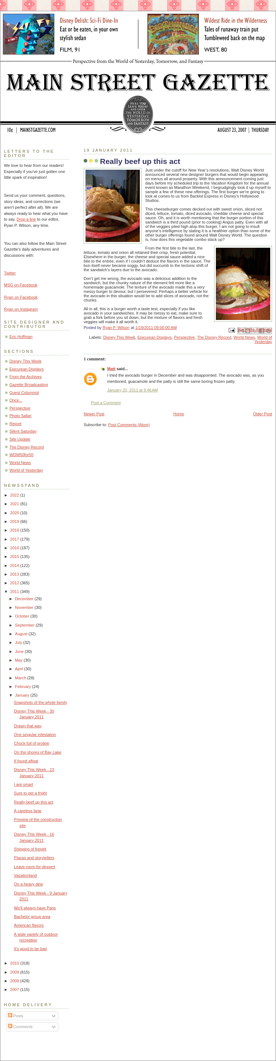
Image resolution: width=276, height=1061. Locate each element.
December (24, 599)
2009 (15, 972)
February (23, 686)
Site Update (19, 439)
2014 (15, 565)
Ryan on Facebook (21, 297)
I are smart (23, 784)
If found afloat (26, 761)
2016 (15, 548)
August (21, 634)
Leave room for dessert (34, 867)
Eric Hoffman (21, 336)
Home (178, 414)
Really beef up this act (34, 802)
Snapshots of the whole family (40, 702)
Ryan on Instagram (21, 309)
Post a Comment (106, 402)
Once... (15, 400)
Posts (16, 1016)
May (19, 660)
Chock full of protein (32, 743)
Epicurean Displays (155, 337)
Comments (20, 1027)
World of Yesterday (263, 339)
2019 (15, 521)
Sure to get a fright (30, 793)
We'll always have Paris (35, 908)
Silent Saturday (23, 431)
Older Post (262, 414)
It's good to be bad (30, 949)
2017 (15, 539)
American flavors (29, 925)
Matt (111, 369)
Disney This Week (119, 337)
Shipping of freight (30, 849)
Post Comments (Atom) (129, 425)
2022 (15, 495)
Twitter (10, 273)
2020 (15, 513)
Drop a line (26, 219)
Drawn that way (28, 726)
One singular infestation (35, 734)
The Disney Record (214, 337)
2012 (15, 583)
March (21, 678)
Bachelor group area (32, 916)
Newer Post (94, 414)
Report (15, 423)
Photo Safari (20, 415)
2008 (15, 981)
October (22, 616)
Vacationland (25, 875)
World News (244, 337)
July (19, 642)
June (20, 651)
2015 (15, 556)
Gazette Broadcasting (28, 384)
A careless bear (28, 811)
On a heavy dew (28, 884)
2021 (15, 504)
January (22, 695)
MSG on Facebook (20, 285)
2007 (15, 989)
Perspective (184, 337)
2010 (15, 963)
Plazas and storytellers (34, 858)
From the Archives (25, 376)
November (24, 607)
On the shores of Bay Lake (38, 752)
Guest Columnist (24, 392)
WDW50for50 (21, 454)
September (25, 625)
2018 (15, 530)
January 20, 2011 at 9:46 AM (132, 390)
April (19, 669)
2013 (15, 574)
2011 (15, 591)
